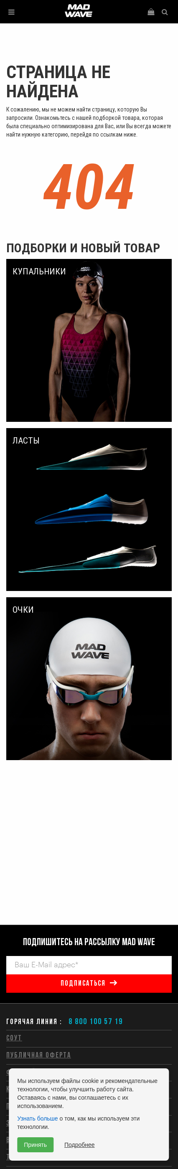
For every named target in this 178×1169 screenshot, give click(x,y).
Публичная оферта (38, 1056)
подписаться (83, 984)
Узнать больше (37, 1118)
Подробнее (79, 1144)
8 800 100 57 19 (96, 1022)
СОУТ (14, 1038)
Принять (35, 1144)
